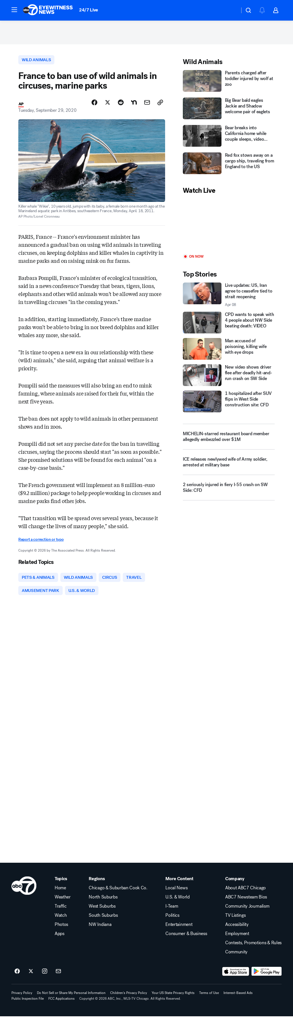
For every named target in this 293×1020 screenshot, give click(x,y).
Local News (176, 891)
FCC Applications (61, 1002)
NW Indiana (100, 928)
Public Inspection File (27, 1002)
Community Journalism (247, 910)
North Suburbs (103, 900)
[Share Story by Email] (147, 105)
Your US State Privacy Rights (173, 996)
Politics (172, 919)
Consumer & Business (186, 937)
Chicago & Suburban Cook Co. (118, 891)
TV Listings (235, 919)
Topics (61, 882)
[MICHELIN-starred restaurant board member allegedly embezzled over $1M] (229, 438)
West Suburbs (102, 910)
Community (236, 955)
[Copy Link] (160, 105)
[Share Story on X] (107, 105)
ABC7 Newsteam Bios (246, 900)
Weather (63, 900)
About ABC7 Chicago (245, 891)
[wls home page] (23, 889)
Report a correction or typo (41, 541)
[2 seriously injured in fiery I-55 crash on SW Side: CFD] (229, 491)
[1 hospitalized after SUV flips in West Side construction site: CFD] (229, 403)
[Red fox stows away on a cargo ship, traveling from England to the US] (229, 165)
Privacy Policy (21, 996)
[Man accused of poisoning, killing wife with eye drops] (229, 351)
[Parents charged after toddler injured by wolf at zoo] (229, 83)
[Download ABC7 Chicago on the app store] (236, 975)
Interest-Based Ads (238, 996)
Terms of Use (209, 996)
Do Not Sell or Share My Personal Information (71, 996)
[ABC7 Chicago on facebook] (17, 975)
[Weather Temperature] (230, 10)
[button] (14, 9)
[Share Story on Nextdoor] (134, 105)
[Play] (229, 226)
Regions (97, 882)
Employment (237, 937)
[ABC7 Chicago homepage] (48, 10)
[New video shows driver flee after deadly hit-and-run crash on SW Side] (229, 377)
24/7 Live (88, 10)
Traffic (61, 910)
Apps (59, 937)
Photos (61, 928)
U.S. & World (177, 900)
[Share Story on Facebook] (94, 105)
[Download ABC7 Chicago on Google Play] (267, 975)
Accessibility (237, 928)
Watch (61, 919)
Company (234, 882)
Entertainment (178, 928)
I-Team (171, 910)
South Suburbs (103, 919)
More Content (179, 882)
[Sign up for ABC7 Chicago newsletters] (58, 975)
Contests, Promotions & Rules (253, 946)
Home (60, 891)
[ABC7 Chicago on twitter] (31, 975)
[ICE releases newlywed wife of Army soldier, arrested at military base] (229, 466)
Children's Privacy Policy (128, 996)
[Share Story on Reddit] (121, 105)
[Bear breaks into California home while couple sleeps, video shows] (229, 138)
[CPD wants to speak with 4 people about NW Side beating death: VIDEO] (229, 324)
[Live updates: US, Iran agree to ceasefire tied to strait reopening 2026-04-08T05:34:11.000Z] (229, 297)
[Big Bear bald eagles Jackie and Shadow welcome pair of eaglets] (229, 111)
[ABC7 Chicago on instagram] (44, 975)
